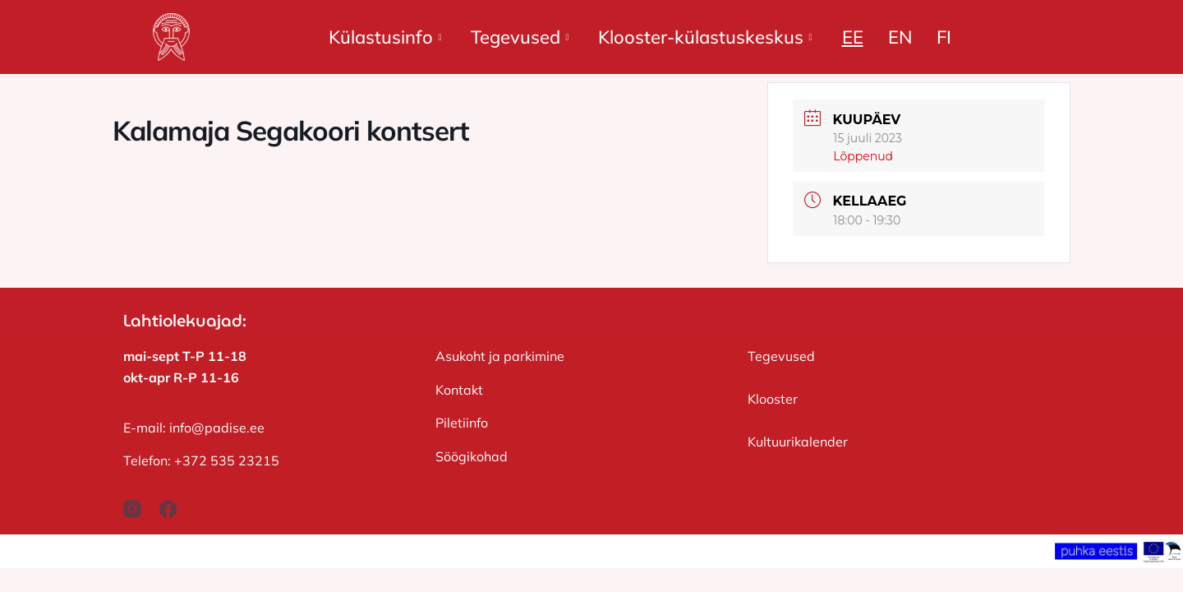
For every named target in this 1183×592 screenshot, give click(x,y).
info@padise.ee (217, 427)
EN (900, 37)
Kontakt (459, 390)
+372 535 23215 (226, 460)
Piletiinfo (461, 422)
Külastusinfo (385, 37)
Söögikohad (471, 456)
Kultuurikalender (798, 441)
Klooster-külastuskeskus (705, 37)
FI (944, 37)
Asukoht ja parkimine (499, 356)
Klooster (773, 399)
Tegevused (519, 37)
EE (852, 37)
